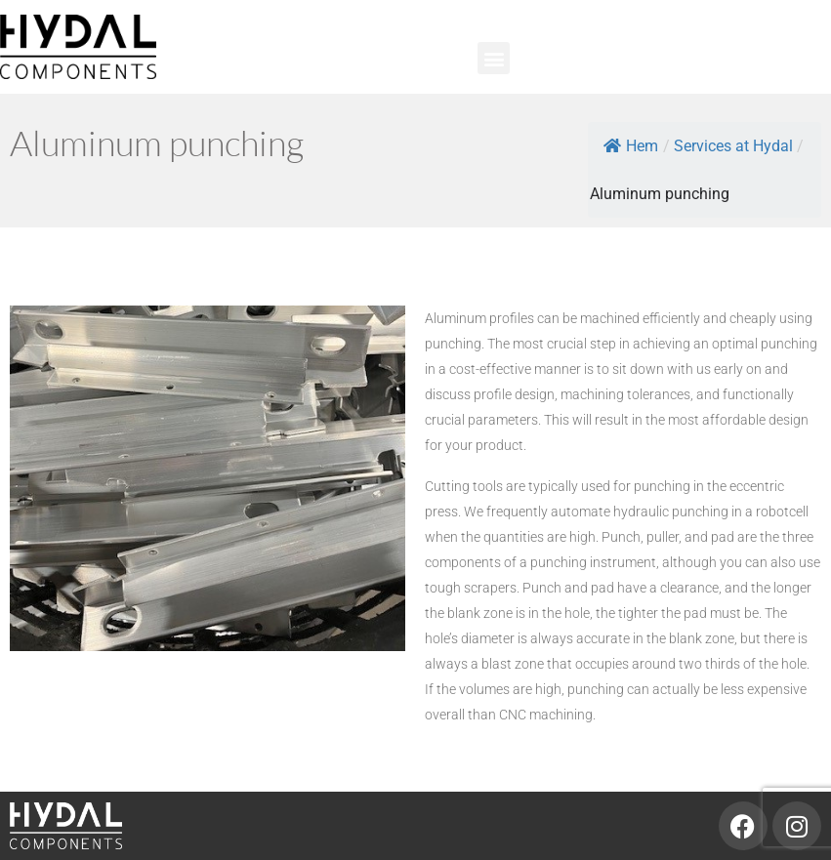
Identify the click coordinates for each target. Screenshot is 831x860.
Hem (630, 146)
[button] (494, 58)
